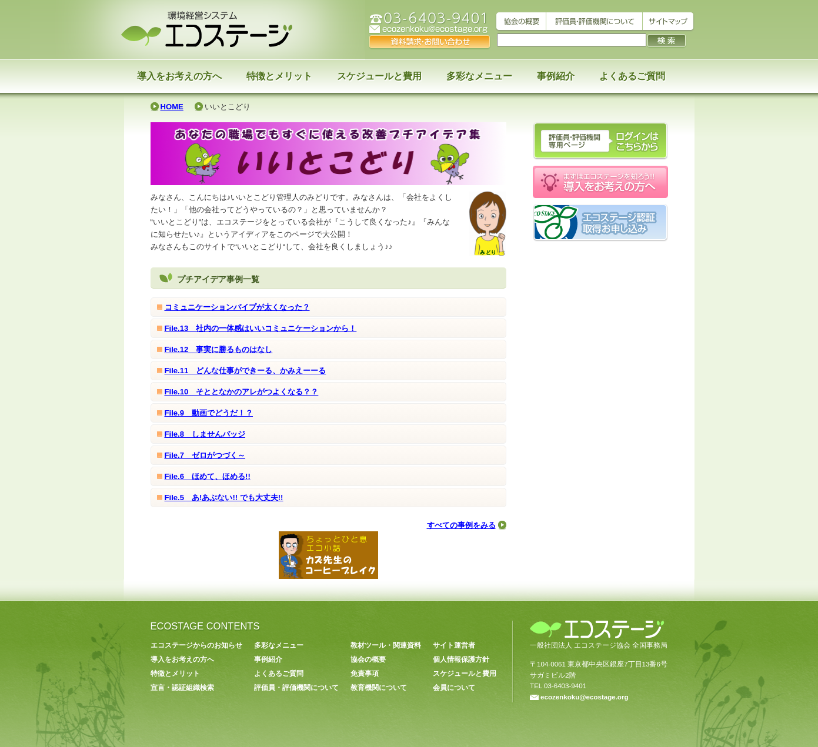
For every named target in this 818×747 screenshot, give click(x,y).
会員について (454, 688)
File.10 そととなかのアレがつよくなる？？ (242, 391)
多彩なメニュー (479, 76)
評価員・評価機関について (296, 688)
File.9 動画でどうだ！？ (209, 412)
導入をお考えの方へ (179, 76)
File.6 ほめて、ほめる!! (208, 476)
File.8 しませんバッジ (205, 434)
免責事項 (364, 673)
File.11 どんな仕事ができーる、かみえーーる (245, 370)
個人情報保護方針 (461, 659)
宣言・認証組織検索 (182, 688)
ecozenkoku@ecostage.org (579, 697)
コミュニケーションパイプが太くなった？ (237, 307)
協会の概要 (368, 659)
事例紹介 (556, 76)
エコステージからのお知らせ (196, 645)
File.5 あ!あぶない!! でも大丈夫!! (224, 497)
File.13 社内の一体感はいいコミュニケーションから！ (261, 328)
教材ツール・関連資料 (385, 645)
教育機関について (378, 688)
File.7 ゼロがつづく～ (205, 455)
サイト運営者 (454, 645)
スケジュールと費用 (379, 76)
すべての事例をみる (461, 525)
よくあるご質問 (632, 76)
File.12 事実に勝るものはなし (219, 349)
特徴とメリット (279, 76)
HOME (172, 106)
